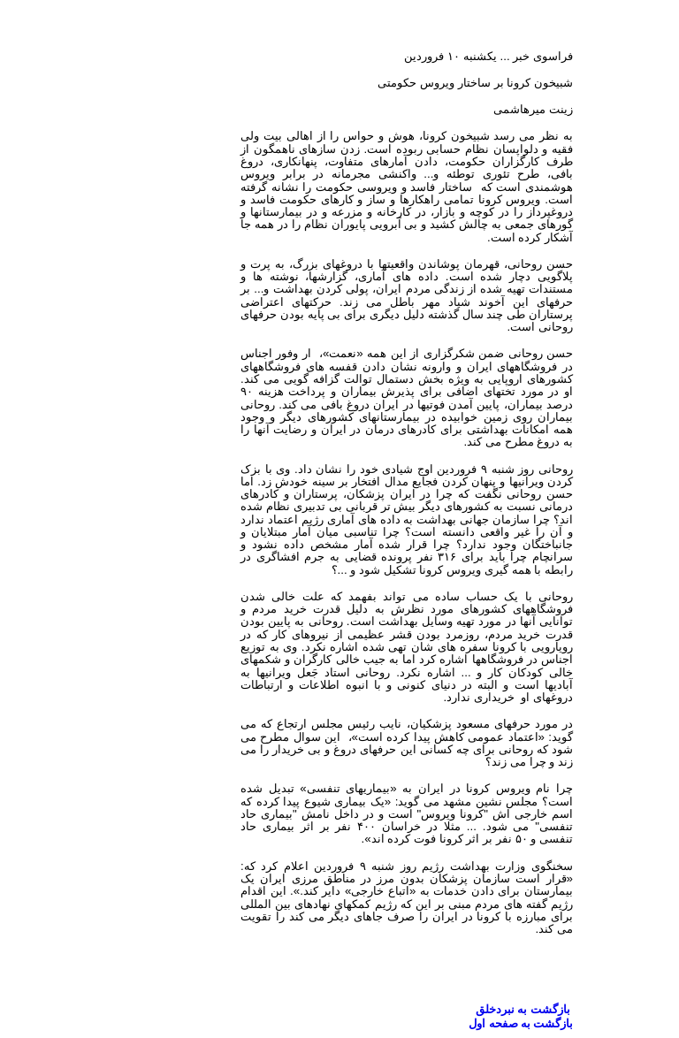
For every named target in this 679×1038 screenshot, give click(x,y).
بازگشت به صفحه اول (453, 1023)
